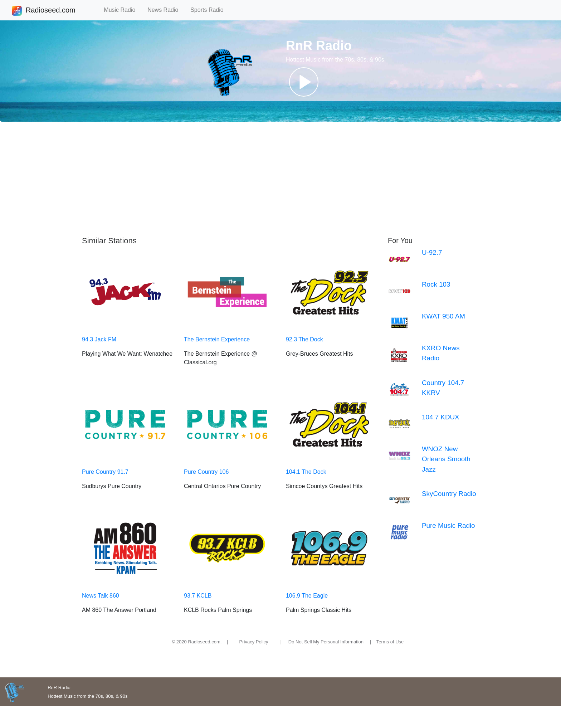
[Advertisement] (280, 179)
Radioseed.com (50, 11)
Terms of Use (390, 641)
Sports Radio (210, 10)
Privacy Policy (253, 641)
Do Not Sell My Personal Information (326, 641)
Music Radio (123, 10)
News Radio (166, 10)
